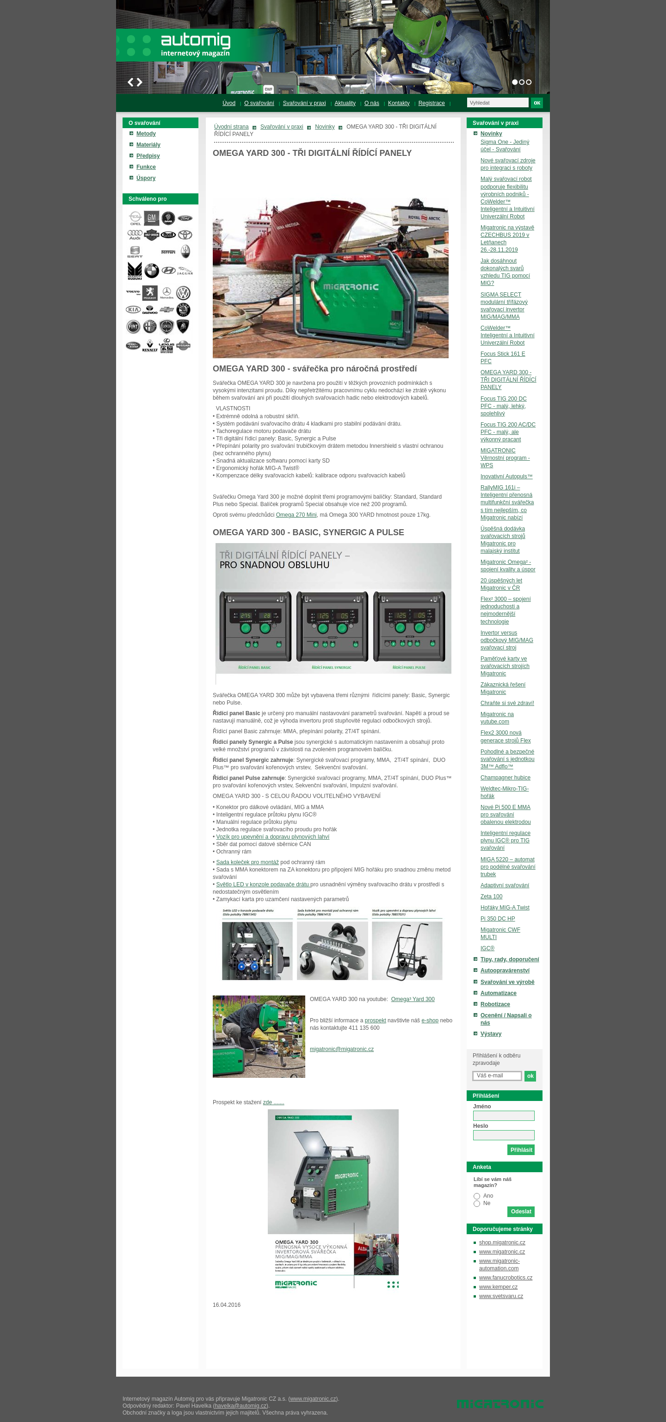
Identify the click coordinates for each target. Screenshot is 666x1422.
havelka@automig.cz (240, 1406)
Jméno (482, 1106)
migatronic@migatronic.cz (342, 1049)
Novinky (325, 127)
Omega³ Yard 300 (413, 999)
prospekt (375, 1020)
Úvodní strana (231, 127)
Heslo (480, 1126)
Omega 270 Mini (296, 515)
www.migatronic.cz (502, 1252)
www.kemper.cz (498, 1287)
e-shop (429, 1020)
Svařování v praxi (281, 127)
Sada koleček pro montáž (247, 862)
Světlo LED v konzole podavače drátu (263, 884)
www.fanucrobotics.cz (505, 1277)
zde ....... (273, 1102)
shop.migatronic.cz (502, 1242)
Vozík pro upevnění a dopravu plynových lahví (273, 837)
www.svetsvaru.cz (501, 1296)
